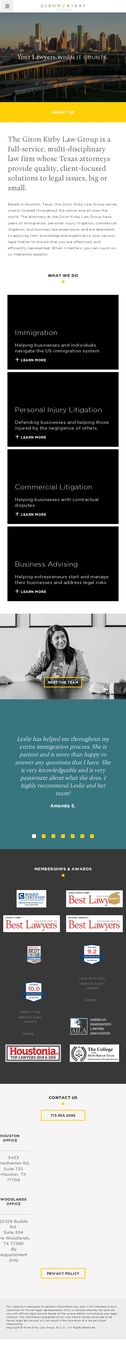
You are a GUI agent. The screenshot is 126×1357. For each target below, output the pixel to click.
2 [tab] (44, 836)
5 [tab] (73, 836)
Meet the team (63, 682)
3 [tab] (53, 836)
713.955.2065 (63, 1115)
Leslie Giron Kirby (92, 978)
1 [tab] (34, 836)
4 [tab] (63, 836)
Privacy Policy (63, 1273)
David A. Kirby (30, 1012)
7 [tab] (92, 836)
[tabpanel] (63, 774)
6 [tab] (82, 836)
